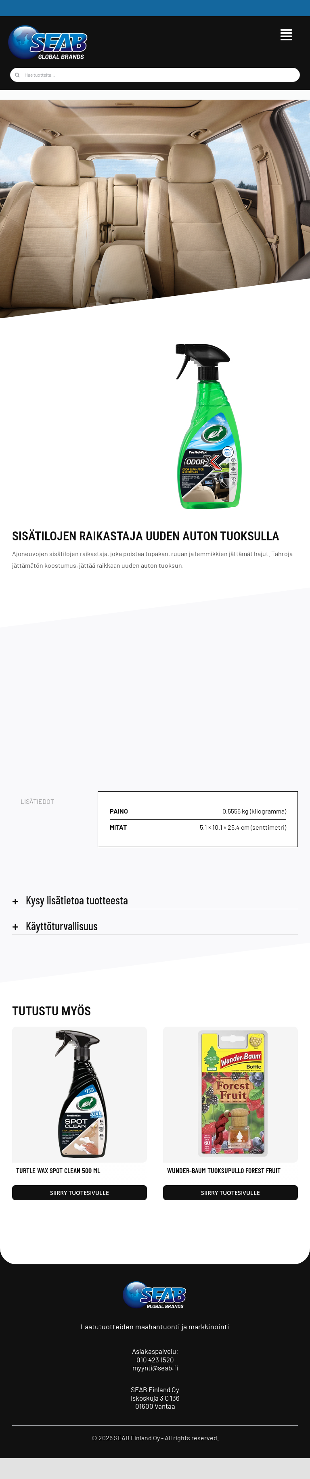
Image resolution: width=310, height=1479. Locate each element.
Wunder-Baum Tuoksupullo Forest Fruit (224, 1170)
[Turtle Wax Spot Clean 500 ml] (79, 1030)
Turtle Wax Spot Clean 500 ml (58, 1170)
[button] (155, 900)
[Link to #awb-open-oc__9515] (286, 34)
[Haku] (17, 75)
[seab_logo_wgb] (48, 27)
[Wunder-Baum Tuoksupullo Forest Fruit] (230, 1030)
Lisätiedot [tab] (37, 801)
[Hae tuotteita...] (155, 75)
